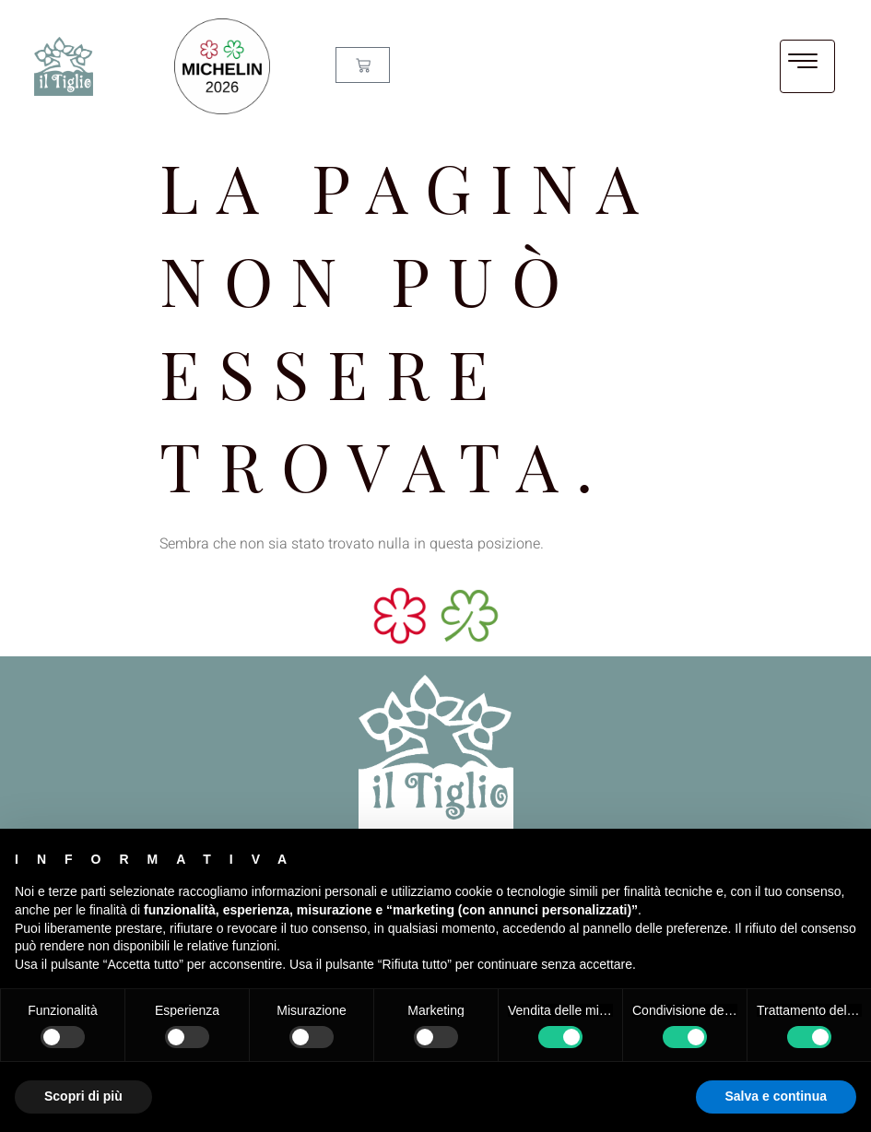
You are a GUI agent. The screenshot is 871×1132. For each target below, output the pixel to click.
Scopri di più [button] (83, 1096)
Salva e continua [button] (776, 1096)
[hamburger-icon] (807, 66)
